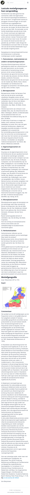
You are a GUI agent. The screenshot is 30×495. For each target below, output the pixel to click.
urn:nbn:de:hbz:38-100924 (11, 478)
